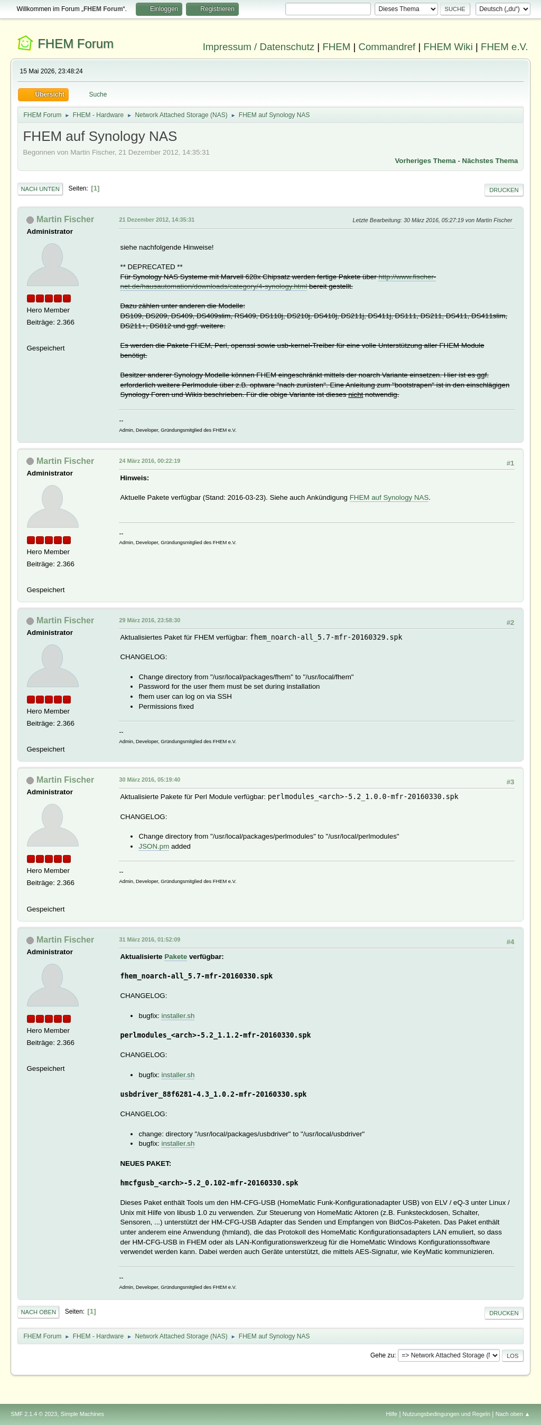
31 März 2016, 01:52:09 (149, 939)
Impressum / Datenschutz (259, 46)
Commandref (386, 46)
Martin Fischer (65, 219)
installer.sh (177, 1016)
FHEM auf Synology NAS (389, 497)
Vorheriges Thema (425, 161)
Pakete (175, 957)
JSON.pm (153, 846)
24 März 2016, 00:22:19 (149, 461)
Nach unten (40, 189)
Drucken (503, 190)
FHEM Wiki (448, 46)
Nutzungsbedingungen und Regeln (446, 1414)
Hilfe (392, 1414)
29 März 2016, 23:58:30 (149, 620)
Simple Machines (82, 1414)
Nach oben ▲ (513, 1414)
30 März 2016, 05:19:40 (149, 779)
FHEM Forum (76, 43)
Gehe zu (382, 1355)
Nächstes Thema (490, 161)
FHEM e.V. (504, 46)
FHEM (336, 46)
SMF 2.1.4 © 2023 (34, 1414)
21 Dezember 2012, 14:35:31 (156, 219)
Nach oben (38, 1312)
